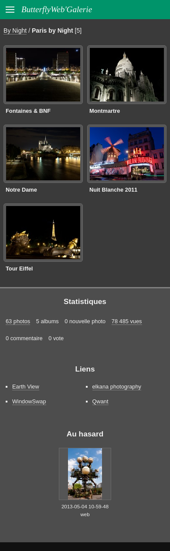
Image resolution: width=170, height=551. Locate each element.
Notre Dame (21, 189)
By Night (15, 30)
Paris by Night (52, 30)
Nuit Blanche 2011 (113, 189)
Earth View (25, 386)
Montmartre (104, 111)
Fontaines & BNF (28, 111)
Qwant (100, 401)
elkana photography (116, 386)
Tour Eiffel (19, 268)
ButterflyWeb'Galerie (56, 9)
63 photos (18, 321)
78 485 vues (127, 321)
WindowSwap (29, 401)
